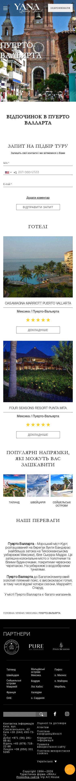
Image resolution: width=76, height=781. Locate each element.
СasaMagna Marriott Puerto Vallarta (38, 303)
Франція (11, 692)
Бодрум (35, 681)
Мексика (23, 311)
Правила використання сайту (51, 745)
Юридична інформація (45, 739)
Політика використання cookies (53, 752)
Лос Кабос (37, 686)
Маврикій (11, 686)
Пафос (58, 669)
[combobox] (10, 172)
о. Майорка (61, 681)
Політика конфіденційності (49, 732)
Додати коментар (37, 197)
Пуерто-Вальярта (46, 311)
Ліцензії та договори (51, 723)
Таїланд (14, 502)
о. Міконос (60, 675)
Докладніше (38, 330)
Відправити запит (38, 207)
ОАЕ (9, 698)
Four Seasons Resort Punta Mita (38, 408)
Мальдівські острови (38, 670)
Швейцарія (38, 502)
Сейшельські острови (62, 504)
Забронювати (60, 8)
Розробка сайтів (27, 777)
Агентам (43, 727)
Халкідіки (36, 692)
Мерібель (60, 686)
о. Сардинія (37, 698)
